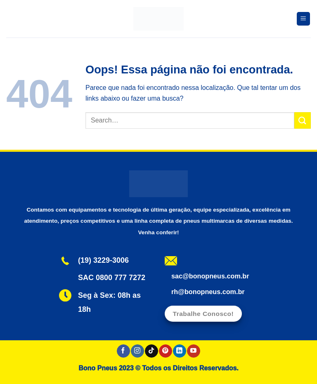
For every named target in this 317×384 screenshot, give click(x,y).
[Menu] (303, 19)
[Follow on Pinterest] (165, 351)
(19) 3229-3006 (103, 260)
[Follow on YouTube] (193, 351)
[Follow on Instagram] (137, 351)
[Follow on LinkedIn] (179, 351)
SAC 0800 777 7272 (111, 277)
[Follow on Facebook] (123, 351)
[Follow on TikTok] (151, 351)
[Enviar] (302, 120)
